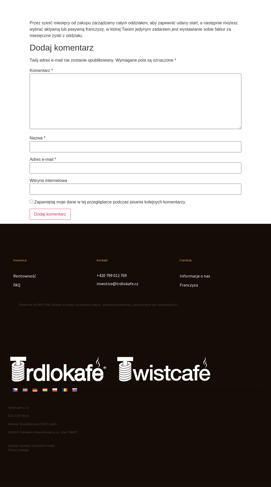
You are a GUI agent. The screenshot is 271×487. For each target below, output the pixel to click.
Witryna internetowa (48, 181)
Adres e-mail (43, 159)
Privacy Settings (18, 450)
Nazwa (38, 138)
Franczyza (189, 285)
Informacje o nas (195, 276)
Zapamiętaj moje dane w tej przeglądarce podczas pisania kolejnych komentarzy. (110, 202)
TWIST (72, 432)
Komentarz (41, 71)
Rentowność (24, 276)
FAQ (16, 285)
